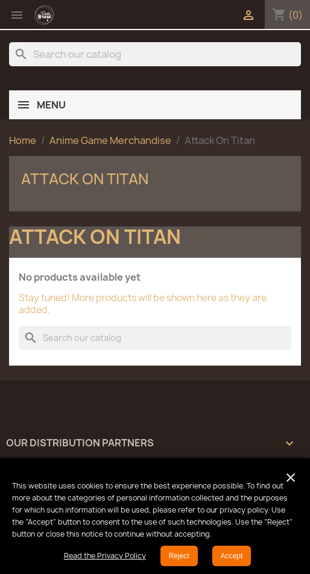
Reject (179, 556)
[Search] (155, 54)
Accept (232, 556)
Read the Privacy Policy (105, 556)
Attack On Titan (84, 179)
